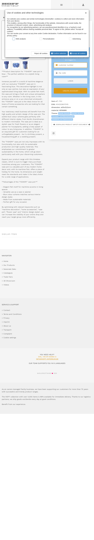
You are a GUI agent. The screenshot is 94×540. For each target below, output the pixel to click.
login (70, 81)
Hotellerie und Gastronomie (62, 119)
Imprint (6, 322)
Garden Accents (77, 113)
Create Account (70, 91)
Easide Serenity (64, 113)
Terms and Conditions (12, 314)
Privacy (6, 318)
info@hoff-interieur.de (47, 359)
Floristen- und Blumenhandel (63, 116)
